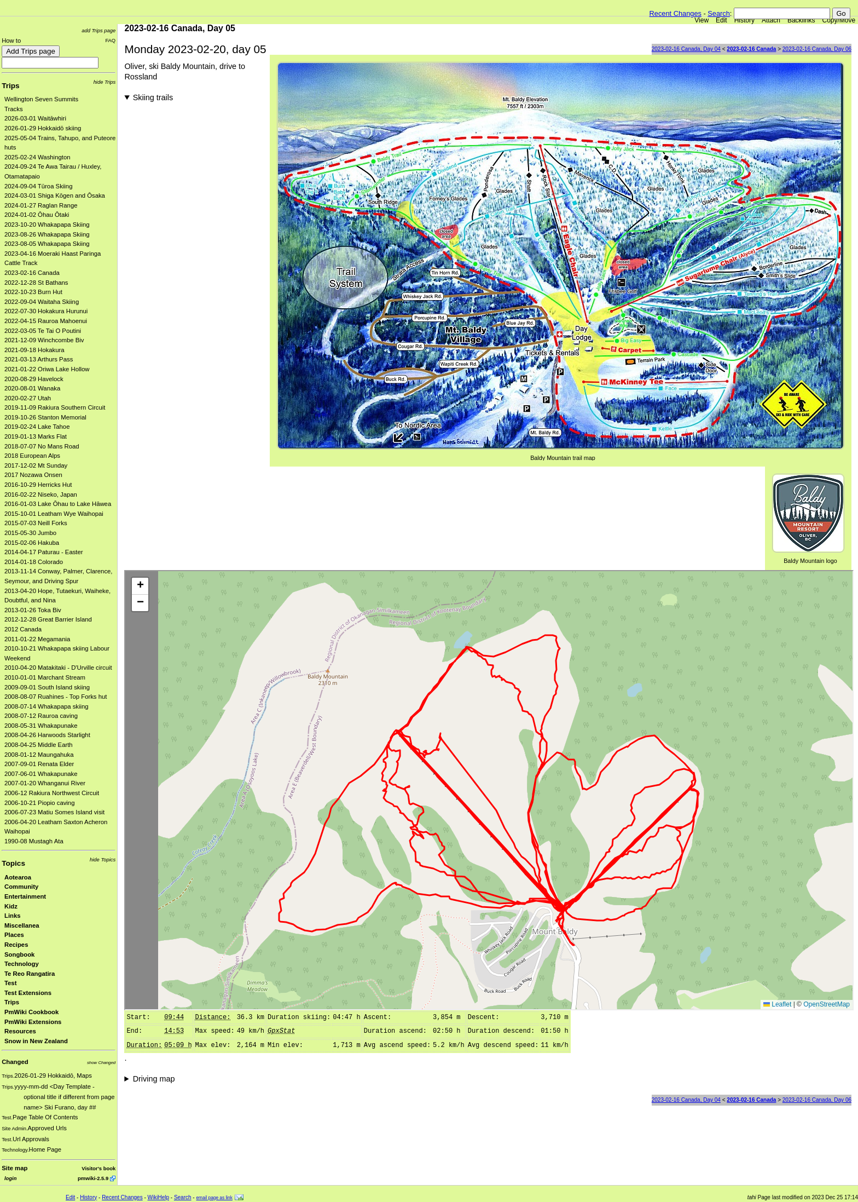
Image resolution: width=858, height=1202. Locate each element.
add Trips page (98, 30)
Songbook (19, 954)
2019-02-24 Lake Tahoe (36, 426)
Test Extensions (27, 993)
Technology (21, 964)
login (10, 1178)
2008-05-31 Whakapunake (41, 725)
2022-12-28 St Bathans (36, 282)
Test (10, 983)
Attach (771, 20)
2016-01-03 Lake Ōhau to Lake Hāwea (57, 504)
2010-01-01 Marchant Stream (44, 677)
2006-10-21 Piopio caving (39, 803)
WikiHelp (158, 1197)
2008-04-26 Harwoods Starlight (47, 735)
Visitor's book (98, 1168)
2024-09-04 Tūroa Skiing (38, 186)
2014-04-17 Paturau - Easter (43, 552)
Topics (13, 863)
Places (14, 934)
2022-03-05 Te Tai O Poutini (42, 330)
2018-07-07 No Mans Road (41, 446)
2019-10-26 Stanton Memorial (45, 417)
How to (11, 40)
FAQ (110, 40)
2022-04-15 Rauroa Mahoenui (45, 321)
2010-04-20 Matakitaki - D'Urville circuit (58, 667)
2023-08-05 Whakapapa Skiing (47, 243)
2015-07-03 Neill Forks (35, 523)
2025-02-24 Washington (37, 157)
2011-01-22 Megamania (37, 639)
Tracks (13, 109)
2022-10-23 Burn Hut (33, 292)
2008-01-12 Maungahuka (39, 754)
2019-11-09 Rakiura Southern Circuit (55, 407)
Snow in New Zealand (36, 1041)
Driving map (154, 1078)
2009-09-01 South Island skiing (47, 687)
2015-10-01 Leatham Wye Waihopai (53, 513)
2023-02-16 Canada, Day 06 (816, 49)
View (701, 20)
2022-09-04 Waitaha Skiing (41, 301)
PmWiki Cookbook (31, 1012)
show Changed (101, 1062)
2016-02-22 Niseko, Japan (40, 494)
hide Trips (105, 82)
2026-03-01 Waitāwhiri (35, 118)
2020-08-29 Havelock (33, 379)
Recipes (16, 944)
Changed (15, 1062)
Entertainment (25, 896)
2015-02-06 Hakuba (31, 542)
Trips (10, 86)
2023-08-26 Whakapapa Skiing (47, 234)
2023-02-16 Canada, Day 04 (686, 49)
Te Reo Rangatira (29, 973)
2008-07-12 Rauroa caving (41, 715)
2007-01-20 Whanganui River (44, 783)
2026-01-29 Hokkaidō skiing (42, 128)
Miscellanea (21, 925)
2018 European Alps (32, 455)
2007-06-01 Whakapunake (41, 773)
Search (719, 13)
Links (12, 915)
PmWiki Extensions (32, 1022)
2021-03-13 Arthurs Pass (38, 359)
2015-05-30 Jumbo (30, 533)
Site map (14, 1168)
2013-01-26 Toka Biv (32, 610)
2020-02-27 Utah (27, 398)
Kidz (11, 906)
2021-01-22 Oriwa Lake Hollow (47, 369)
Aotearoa (17, 877)
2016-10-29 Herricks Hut (38, 484)
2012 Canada (23, 629)
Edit (721, 20)
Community (21, 886)
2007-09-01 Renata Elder (39, 764)
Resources (20, 1031)
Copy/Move (839, 20)
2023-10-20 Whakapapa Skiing (47, 224)
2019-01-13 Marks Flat (35, 436)
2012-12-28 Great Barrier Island (48, 619)
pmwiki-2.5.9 (93, 1178)
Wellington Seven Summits (41, 99)
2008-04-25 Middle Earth (38, 744)
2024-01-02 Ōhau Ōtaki (36, 214)
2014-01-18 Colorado (33, 562)
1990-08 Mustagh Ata (33, 841)
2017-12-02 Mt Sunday (35, 465)
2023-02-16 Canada (32, 272)
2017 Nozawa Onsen (33, 474)
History (744, 20)
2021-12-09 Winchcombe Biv (44, 340)
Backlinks (801, 20)
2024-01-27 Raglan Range (41, 205)
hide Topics (102, 859)
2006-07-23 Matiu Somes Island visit (54, 812)
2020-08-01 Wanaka (32, 388)
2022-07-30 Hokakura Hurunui (46, 311)
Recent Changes (676, 13)
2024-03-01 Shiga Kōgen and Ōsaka (54, 195)
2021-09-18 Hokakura (34, 350)
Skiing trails (153, 97)
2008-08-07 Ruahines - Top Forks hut (55, 696)
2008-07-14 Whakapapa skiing (46, 706)
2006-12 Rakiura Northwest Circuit (51, 793)
